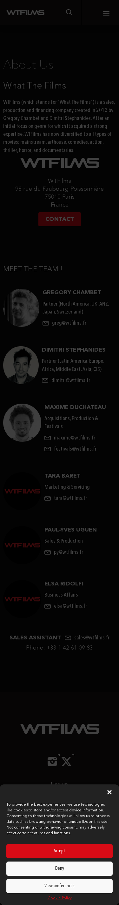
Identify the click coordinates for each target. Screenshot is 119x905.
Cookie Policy (60, 898)
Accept (59, 851)
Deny (59, 868)
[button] (109, 792)
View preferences (59, 886)
